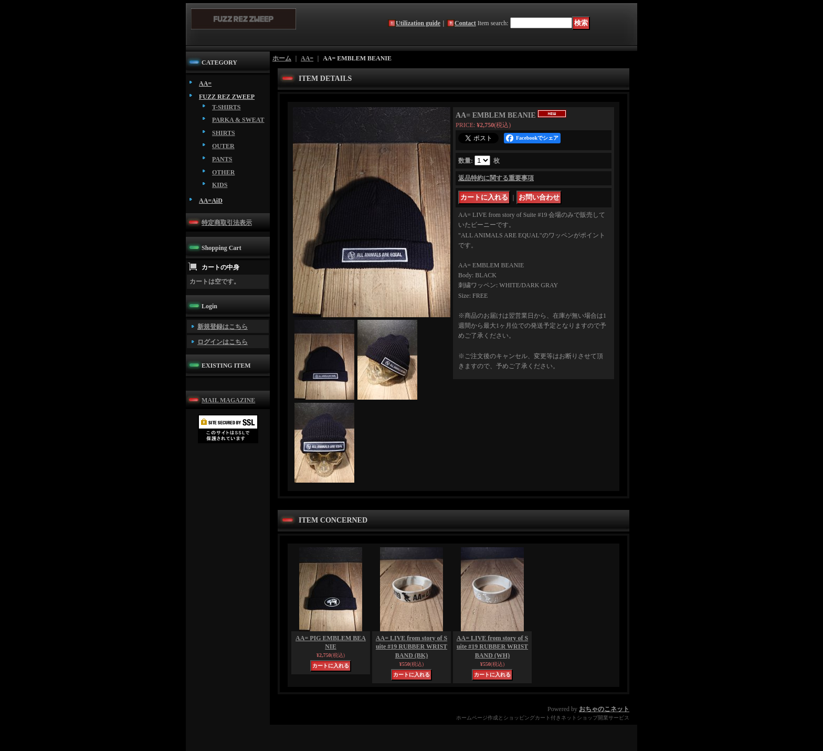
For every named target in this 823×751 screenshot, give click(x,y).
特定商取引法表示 (227, 222)
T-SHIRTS (226, 107)
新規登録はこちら (222, 326)
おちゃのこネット (604, 709)
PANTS (222, 159)
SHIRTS (223, 133)
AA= (205, 83)
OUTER (223, 146)
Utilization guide (418, 23)
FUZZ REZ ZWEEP (227, 96)
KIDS (219, 185)
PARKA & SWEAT (238, 119)
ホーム (281, 58)
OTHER (223, 172)
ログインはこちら (222, 342)
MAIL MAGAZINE (228, 400)
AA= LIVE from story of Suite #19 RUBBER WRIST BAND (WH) (492, 647)
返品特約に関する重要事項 (496, 178)
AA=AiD (211, 200)
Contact (465, 23)
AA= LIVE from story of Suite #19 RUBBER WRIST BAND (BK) (411, 647)
